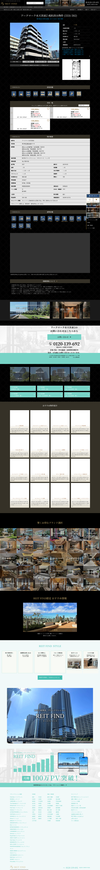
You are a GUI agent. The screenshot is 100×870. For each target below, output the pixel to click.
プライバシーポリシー (76, 808)
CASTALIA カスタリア (15, 810)
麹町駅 (57, 808)
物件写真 (72, 9)
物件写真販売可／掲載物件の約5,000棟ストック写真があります (35, 65)
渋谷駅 (57, 793)
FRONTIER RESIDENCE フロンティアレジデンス (20, 844)
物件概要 (80, 9)
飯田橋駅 (58, 804)
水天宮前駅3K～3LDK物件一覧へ (72, 395)
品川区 (33, 800)
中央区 (40, 793)
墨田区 (33, 804)
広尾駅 (49, 800)
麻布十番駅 (50, 793)
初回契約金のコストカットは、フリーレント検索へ (49, 781)
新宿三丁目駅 (59, 802)
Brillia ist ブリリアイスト (16, 817)
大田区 (33, 806)
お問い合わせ (63, 339)
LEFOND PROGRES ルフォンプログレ (19, 808)
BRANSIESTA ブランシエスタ (17, 838)
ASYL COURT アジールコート (17, 840)
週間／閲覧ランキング (76, 795)
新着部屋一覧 (74, 800)
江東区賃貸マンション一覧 (15, 7)
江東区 (27, 143)
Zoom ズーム (13, 849)
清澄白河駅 (36, 153)
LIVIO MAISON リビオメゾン (16, 851)
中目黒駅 (58, 812)
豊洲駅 (57, 800)
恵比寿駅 (58, 795)
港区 (33, 793)
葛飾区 (40, 815)
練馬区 (40, 812)
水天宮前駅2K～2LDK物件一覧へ (72, 388)
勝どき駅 (49, 806)
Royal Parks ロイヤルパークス (17, 832)
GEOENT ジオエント (15, 855)
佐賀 (30, 143)
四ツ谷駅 (58, 806)
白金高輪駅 (50, 802)
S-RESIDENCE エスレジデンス (17, 828)
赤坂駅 (49, 797)
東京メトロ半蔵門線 (27, 147)
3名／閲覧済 (51, 9)
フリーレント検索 (75, 797)
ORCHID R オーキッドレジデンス (18, 812)
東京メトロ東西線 (26, 151)
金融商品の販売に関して (77, 810)
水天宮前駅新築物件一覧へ (15, 388)
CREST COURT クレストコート (17, 834)
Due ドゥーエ (13, 821)
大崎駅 (57, 810)
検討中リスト (74, 806)
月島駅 (49, 817)
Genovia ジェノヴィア (15, 830)
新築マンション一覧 (76, 802)
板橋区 (33, 812)
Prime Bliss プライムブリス (16, 858)
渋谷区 (33, 795)
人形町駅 (49, 808)
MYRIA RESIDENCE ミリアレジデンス (19, 823)
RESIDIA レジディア (15, 795)
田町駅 (49, 804)
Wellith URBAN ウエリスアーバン (18, 847)
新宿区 (33, 797)
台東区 (40, 802)
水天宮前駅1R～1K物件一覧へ (43, 388)
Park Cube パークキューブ (16, 804)
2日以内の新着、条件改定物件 (78, 804)
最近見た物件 (89, 200)
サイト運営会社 (76, 362)
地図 (86, 9)
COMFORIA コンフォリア (16, 797)
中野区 (33, 810)
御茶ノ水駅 (58, 815)
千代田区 (40, 797)
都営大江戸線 (25, 149)
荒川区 (40, 808)
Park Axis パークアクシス (16, 793)
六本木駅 (49, 795)
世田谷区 (40, 804)
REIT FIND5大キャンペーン (49, 674)
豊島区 (40, 806)
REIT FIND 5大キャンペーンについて (80, 793)
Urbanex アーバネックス (16, 806)
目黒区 (40, 800)
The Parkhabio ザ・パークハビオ (18, 800)
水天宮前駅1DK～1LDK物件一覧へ (45, 395)
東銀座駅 (49, 812)
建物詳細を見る (16, 87)
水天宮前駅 (36, 147)
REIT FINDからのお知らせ (77, 812)
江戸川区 (34, 817)
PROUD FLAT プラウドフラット (17, 802)
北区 (33, 808)
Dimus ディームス (14, 815)
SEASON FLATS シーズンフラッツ (18, 819)
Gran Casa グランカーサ (16, 836)
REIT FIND (6, 7)
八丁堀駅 (49, 815)
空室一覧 (93, 9)
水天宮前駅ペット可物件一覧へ (16, 395)
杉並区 (40, 810)
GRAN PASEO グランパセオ (16, 825)
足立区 (33, 815)
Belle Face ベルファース (16, 853)
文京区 (33, 802)
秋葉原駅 (58, 817)
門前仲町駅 (33, 149)
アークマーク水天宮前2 (27, 7)
